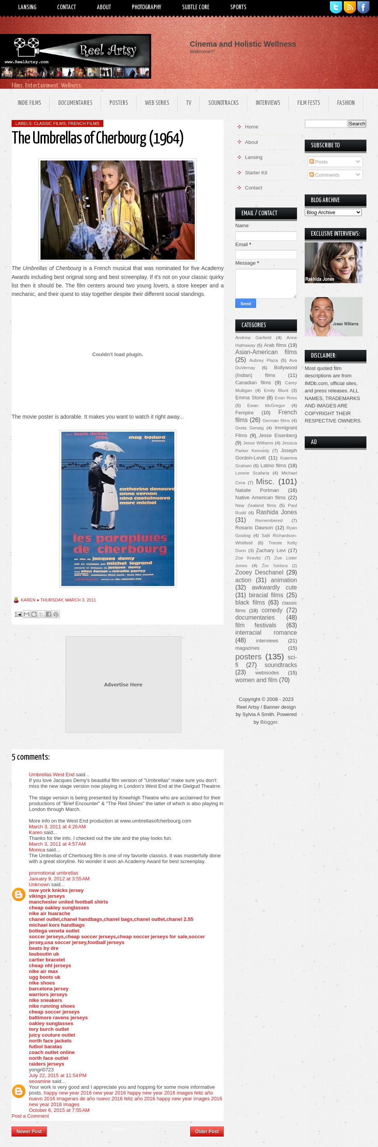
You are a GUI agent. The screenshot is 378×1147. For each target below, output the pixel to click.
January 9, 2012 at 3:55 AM (59, 879)
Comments (324, 175)
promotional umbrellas (53, 873)
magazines (247, 648)
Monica (37, 850)
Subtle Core (195, 7)
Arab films (275, 345)
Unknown (39, 884)
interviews (267, 641)
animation (284, 580)
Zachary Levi (271, 550)
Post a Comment (30, 1116)
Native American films (260, 497)
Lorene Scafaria (252, 472)
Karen (35, 832)
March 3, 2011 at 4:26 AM (57, 826)
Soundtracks (223, 103)
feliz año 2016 (139, 1098)
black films (250, 602)
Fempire (244, 413)
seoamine (40, 1081)
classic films (50, 123)
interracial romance (266, 632)
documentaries (255, 617)
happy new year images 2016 (189, 1098)
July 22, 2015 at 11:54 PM (57, 1075)
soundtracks (281, 665)
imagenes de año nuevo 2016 (90, 1098)
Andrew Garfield (253, 337)
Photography (146, 7)
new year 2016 (109, 1093)
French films (83, 123)
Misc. (265, 481)
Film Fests (308, 103)
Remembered (269, 520)
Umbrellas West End (51, 774)
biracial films (266, 595)
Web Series (157, 103)
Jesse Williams (258, 442)
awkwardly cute (274, 587)
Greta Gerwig (249, 427)
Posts (318, 162)
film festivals (255, 625)
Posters (119, 103)
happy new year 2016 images (160, 1093)
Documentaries (75, 103)
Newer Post (29, 1131)
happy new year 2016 (67, 1093)
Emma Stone (250, 397)
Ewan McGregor (266, 405)
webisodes (267, 673)
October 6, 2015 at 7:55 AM (59, 1110)
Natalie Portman (257, 490)
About (104, 7)
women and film (256, 680)
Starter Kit (256, 173)
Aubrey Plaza (264, 360)
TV (188, 103)
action (243, 580)
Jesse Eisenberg (278, 435)
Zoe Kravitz (248, 557)
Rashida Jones (276, 512)
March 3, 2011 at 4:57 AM (57, 844)
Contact (66, 7)
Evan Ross (286, 397)
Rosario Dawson (254, 527)
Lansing (27, 7)
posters (248, 656)
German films (276, 420)
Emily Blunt (276, 390)
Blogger (268, 722)
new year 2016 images (54, 1104)
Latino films (273, 465)
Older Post (207, 1131)
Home (118, 1129)
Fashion (346, 103)
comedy (272, 610)
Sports (238, 7)
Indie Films (29, 103)
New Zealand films (255, 505)
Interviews (268, 103)
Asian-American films (266, 352)
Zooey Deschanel (259, 572)
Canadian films (253, 382)
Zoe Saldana (275, 566)
